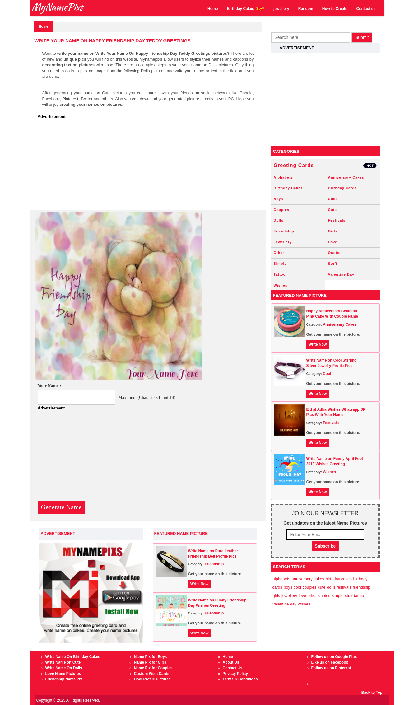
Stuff (332, 263)
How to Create (334, 9)
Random (305, 9)
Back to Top (372, 692)
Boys (278, 199)
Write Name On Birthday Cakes (72, 657)
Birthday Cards (342, 188)
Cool (332, 199)
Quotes (335, 252)
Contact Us (232, 668)
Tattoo (280, 274)
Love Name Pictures (63, 673)
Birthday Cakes (245, 9)
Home (212, 9)
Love (332, 242)
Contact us (365, 9)
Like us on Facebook (329, 662)
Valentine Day (341, 274)
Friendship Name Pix (63, 679)
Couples (281, 210)
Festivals (337, 220)
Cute (332, 210)
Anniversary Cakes (346, 177)
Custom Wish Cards (152, 673)
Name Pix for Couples (153, 668)
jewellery (281, 9)
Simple (280, 263)
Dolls (279, 220)
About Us (231, 662)
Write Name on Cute (63, 662)
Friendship (214, 564)
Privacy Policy (235, 673)
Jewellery (283, 242)
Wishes (280, 285)
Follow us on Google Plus (334, 657)
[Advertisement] (150, 166)
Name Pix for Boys (150, 657)
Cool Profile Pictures (152, 679)
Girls (332, 231)
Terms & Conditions (240, 679)
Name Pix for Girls (150, 662)
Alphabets (283, 177)
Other (279, 252)
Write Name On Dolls (63, 668)
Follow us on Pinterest (331, 668)
